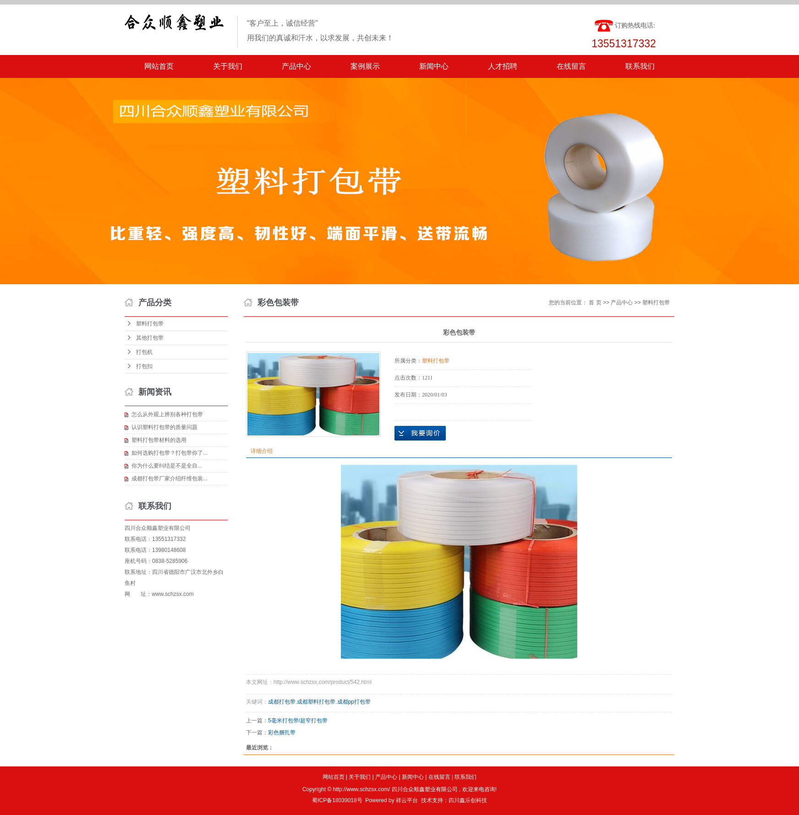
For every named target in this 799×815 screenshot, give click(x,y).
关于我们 (227, 66)
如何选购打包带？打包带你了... (169, 453)
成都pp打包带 (354, 702)
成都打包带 (282, 702)
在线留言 (571, 66)
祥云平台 (407, 800)
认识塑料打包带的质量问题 (164, 427)
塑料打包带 (150, 323)
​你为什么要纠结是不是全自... (166, 466)
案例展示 (365, 66)
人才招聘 (502, 66)
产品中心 (296, 66)
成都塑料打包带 (316, 702)
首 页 (595, 302)
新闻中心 (434, 66)
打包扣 (144, 366)
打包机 (144, 352)
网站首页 (159, 66)
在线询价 (420, 433)
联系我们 (640, 66)
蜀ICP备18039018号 (337, 800)
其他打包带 (150, 338)
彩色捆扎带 (282, 732)
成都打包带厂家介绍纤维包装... (169, 478)
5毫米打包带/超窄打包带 (298, 720)
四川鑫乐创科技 (468, 800)
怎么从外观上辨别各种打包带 (167, 414)
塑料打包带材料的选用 (158, 440)
